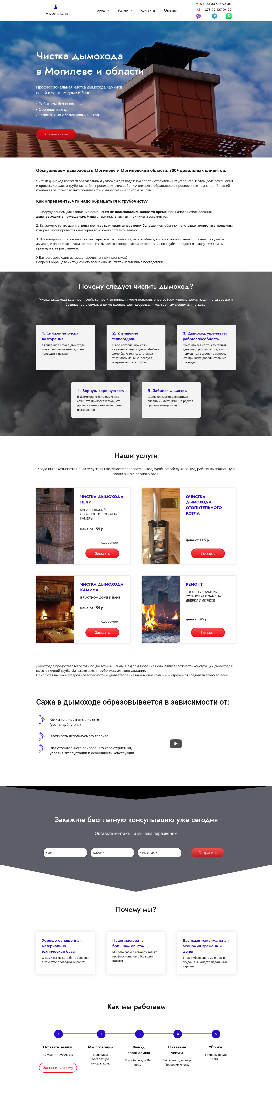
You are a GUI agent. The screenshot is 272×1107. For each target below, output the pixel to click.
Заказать (102, 553)
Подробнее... (109, 542)
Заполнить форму (58, 1068)
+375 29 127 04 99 (217, 9)
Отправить (207, 852)
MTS (199, 4)
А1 (199, 9)
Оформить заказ (56, 134)
